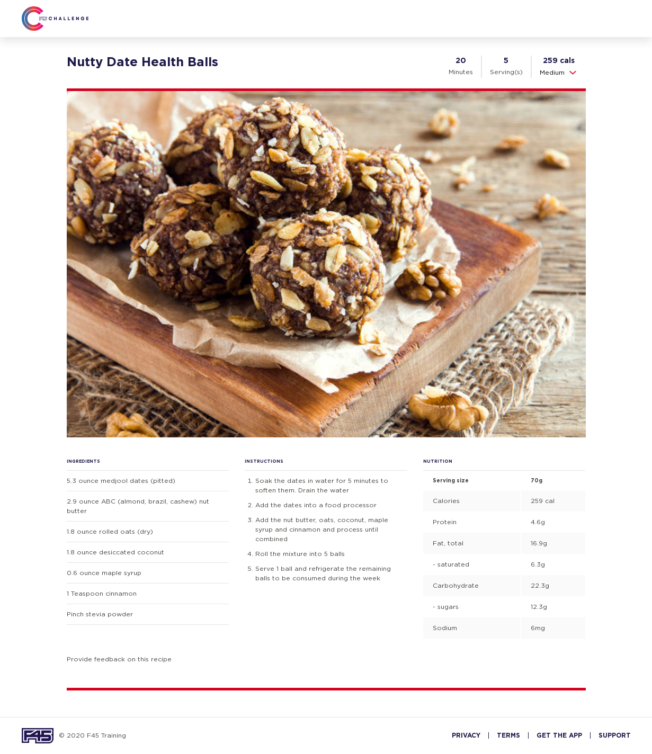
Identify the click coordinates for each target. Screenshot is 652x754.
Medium (559, 72)
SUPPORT (615, 735)
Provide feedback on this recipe (119, 659)
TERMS (508, 735)
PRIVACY (466, 735)
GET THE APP (559, 735)
